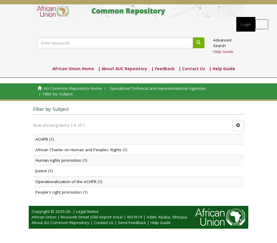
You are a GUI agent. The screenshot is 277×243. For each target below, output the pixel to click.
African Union (44, 217)
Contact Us (104, 222)
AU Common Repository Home (73, 88)
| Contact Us (192, 68)
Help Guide (223, 51)
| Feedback (163, 68)
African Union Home (73, 68)
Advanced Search (222, 42)
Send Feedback (132, 222)
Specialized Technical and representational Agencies (158, 88)
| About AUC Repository (122, 68)
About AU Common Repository (60, 222)
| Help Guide (222, 68)
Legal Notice (87, 211)
